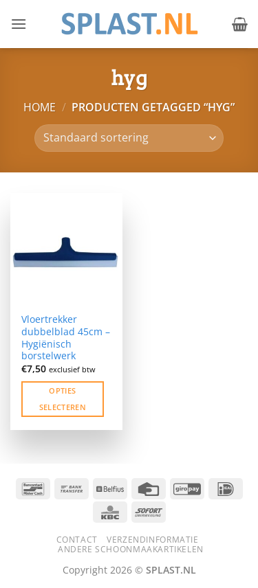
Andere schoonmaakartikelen (131, 549)
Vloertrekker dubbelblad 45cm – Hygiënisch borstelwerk (65, 337)
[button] (18, 24)
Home (39, 107)
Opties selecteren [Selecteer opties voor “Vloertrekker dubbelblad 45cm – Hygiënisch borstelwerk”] (62, 398)
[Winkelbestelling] (129, 138)
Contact (77, 539)
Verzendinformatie (152, 539)
